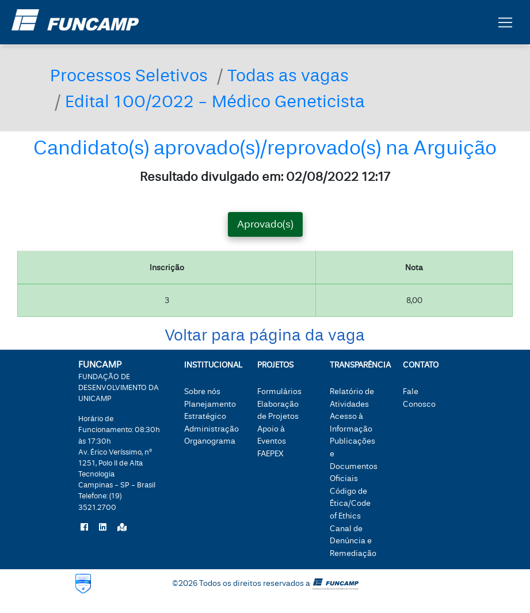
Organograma (209, 441)
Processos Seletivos (129, 76)
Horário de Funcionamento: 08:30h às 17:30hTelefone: (119, 463)
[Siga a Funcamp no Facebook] (84, 527)
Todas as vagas (288, 76)
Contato (421, 365)
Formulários (279, 391)
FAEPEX (270, 454)
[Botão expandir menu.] (505, 25)
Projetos (275, 365)
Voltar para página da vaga (265, 335)
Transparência (354, 365)
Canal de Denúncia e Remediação (353, 541)
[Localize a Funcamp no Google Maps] (122, 527)
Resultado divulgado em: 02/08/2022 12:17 (265, 176)
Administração (211, 429)
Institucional (208, 365)
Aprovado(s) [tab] (265, 224)
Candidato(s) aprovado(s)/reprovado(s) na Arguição (265, 148)
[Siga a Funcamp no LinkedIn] (102, 527)
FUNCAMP (118, 381)
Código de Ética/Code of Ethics (350, 503)
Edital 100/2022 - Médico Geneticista (215, 102)
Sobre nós (202, 391)
